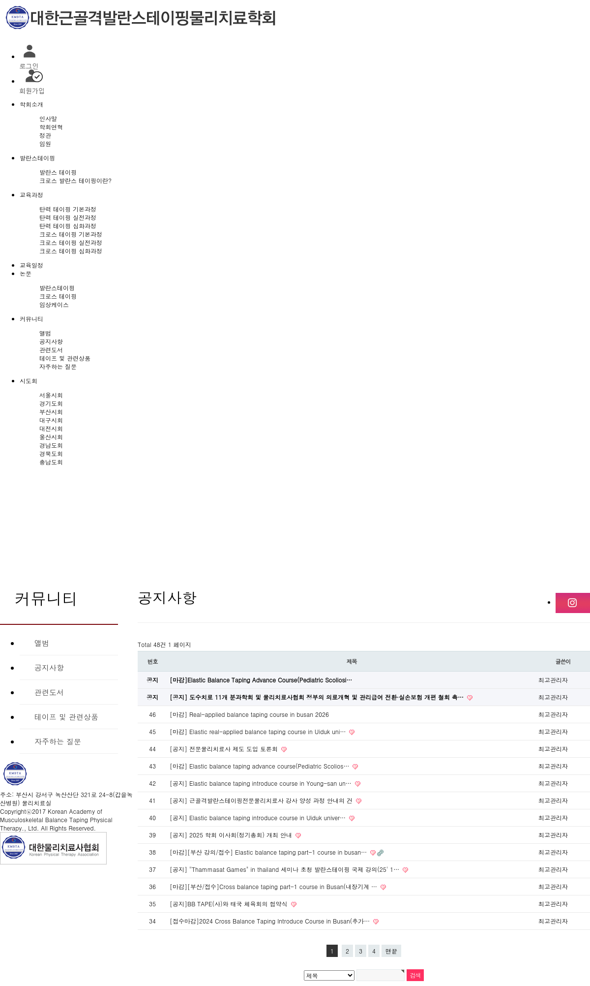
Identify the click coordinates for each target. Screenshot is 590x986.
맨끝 (391, 951)
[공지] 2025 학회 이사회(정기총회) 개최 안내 (232, 835)
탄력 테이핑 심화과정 (67, 225)
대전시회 (51, 428)
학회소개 (31, 104)
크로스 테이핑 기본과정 (70, 234)
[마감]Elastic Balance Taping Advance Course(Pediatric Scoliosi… (261, 680)
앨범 (45, 333)
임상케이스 (54, 304)
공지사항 (51, 341)
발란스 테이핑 (58, 172)
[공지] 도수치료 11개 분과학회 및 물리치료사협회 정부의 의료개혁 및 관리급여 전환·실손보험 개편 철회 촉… (318, 697)
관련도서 (51, 349)
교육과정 (31, 194)
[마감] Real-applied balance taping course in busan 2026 (249, 714)
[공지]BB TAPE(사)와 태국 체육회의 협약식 (230, 903)
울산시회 (51, 436)
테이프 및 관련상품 (64, 358)
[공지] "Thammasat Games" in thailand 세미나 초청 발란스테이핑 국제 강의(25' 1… (285, 869)
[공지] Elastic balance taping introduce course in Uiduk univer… (259, 817)
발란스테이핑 (37, 158)
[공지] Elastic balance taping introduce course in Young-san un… (262, 783)
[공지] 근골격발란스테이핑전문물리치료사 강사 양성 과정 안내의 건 (262, 800)
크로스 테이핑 (58, 296)
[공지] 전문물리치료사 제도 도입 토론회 (225, 748)
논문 (25, 273)
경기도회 (51, 403)
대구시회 (51, 420)
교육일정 (31, 265)
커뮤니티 (31, 318)
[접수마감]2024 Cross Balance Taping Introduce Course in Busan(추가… (271, 921)
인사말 (48, 118)
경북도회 (51, 453)
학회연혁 (51, 127)
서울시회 (51, 395)
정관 (45, 135)
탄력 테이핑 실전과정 (67, 217)
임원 (45, 143)
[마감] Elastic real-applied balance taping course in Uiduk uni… (259, 731)
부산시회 (51, 411)
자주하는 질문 (58, 366)
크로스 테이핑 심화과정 (70, 250)
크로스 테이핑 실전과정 (70, 242)
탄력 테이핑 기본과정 (67, 209)
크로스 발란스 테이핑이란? (75, 180)
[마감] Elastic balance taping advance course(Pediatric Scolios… (260, 766)
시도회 (28, 380)
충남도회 (51, 462)
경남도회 (51, 445)
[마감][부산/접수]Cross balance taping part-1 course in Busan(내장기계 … (274, 886)
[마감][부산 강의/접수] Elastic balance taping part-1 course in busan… (269, 852)
